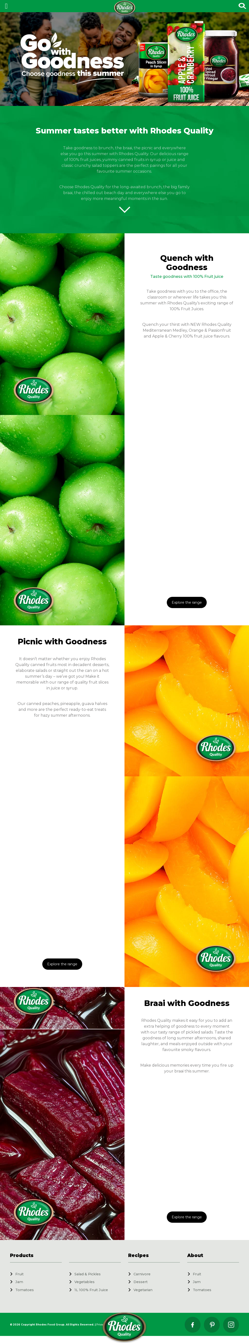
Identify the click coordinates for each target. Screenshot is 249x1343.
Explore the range (187, 602)
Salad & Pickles (87, 1274)
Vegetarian (142, 1290)
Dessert (140, 1282)
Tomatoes (24, 1290)
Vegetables (84, 1282)
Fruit (19, 1274)
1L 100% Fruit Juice (91, 1290)
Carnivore (142, 1274)
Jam (19, 1282)
